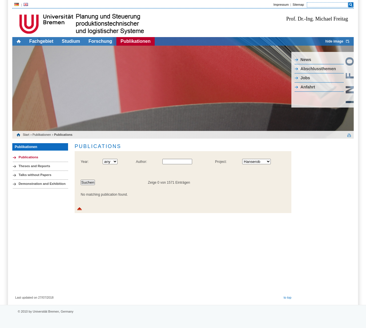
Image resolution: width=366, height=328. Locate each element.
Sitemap (298, 4)
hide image (334, 41)
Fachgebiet (41, 41)
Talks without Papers (35, 175)
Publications (28, 157)
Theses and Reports (34, 166)
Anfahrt (308, 87)
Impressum (281, 4)
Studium (71, 41)
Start (26, 134)
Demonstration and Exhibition (42, 183)
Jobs (305, 78)
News (306, 59)
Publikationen (136, 41)
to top (287, 297)
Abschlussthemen (318, 68)
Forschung (100, 41)
